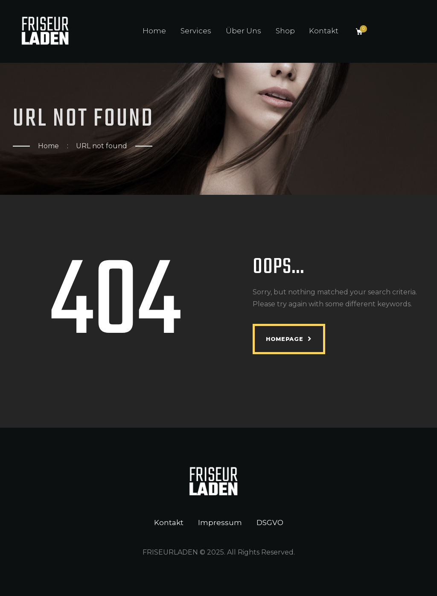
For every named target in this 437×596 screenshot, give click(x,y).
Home (48, 146)
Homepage (284, 338)
